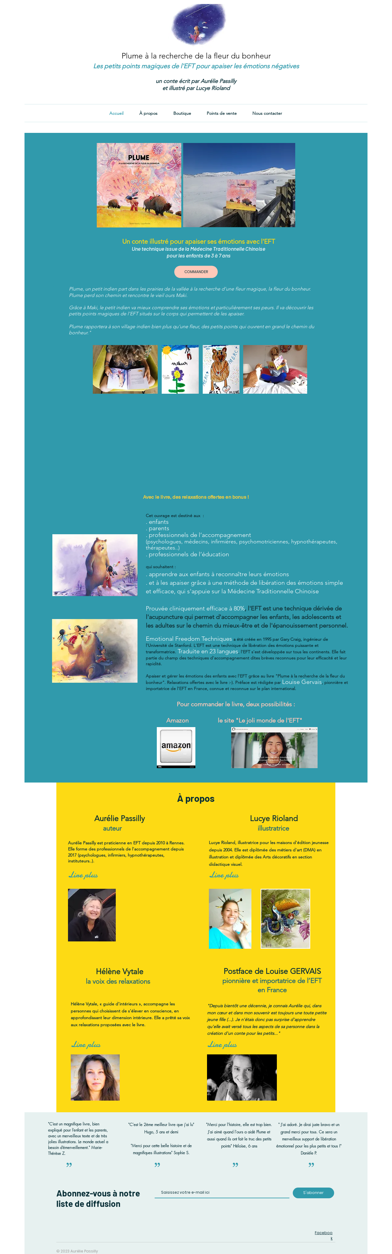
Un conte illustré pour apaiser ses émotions (198, 241)
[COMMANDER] (196, 272)
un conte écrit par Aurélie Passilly (196, 81)
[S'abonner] (313, 1193)
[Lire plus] (82, 875)
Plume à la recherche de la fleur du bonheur (196, 55)
